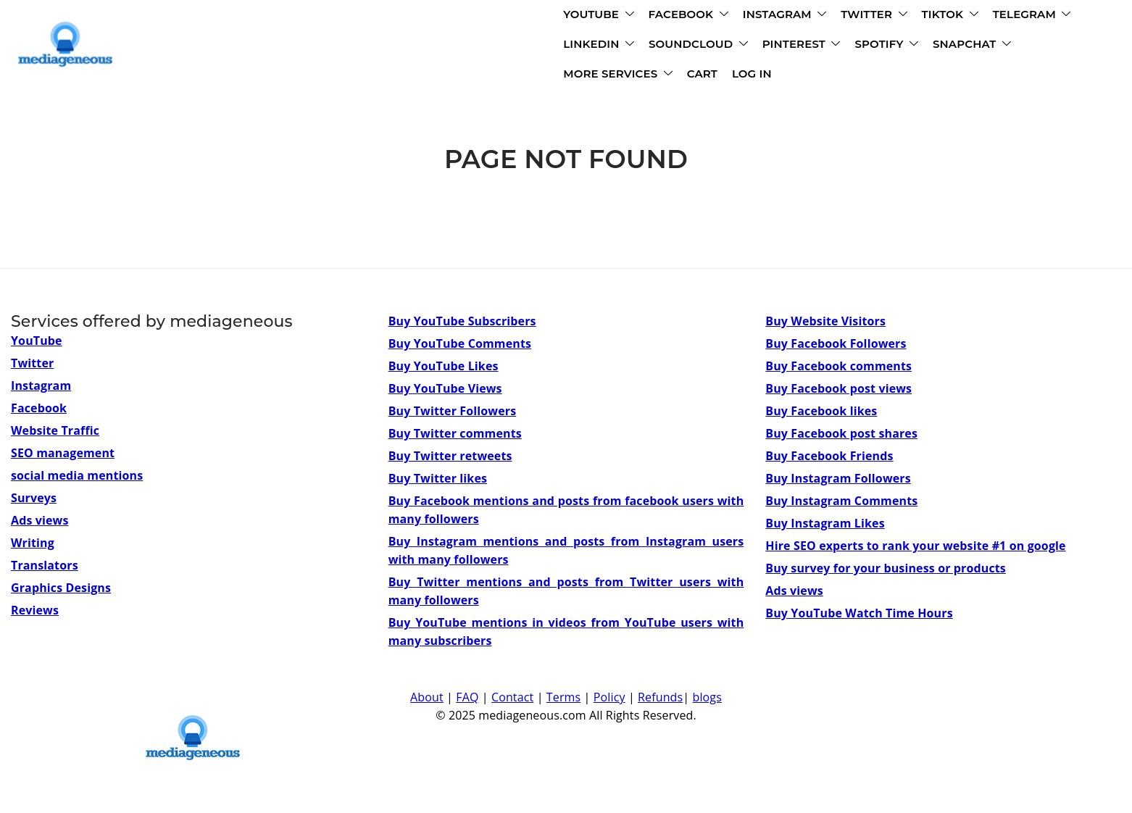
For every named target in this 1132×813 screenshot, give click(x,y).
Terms (563, 697)
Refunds (660, 697)
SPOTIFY (535, 46)
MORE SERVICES (728, 46)
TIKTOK (683, 16)
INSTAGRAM (518, 16)
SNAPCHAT (619, 46)
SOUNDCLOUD (346, 46)
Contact (512, 697)
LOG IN (862, 46)
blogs (707, 697)
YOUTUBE (331, 16)
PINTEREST (449, 46)
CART (812, 46)
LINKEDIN (854, 16)
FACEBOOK (422, 16)
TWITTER (607, 16)
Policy (609, 697)
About (427, 697)
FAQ (467, 697)
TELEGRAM (765, 16)
